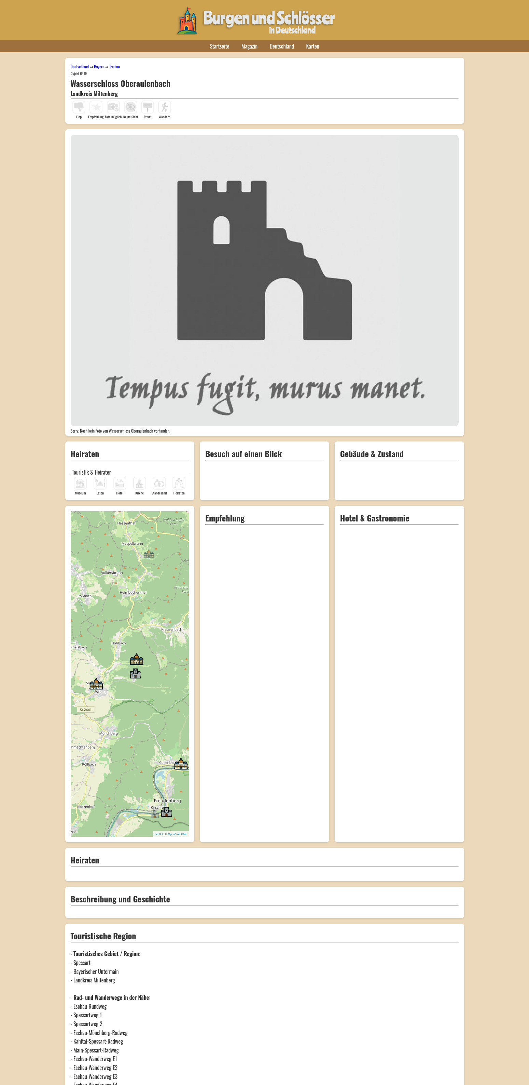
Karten (312, 46)
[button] (148, 552)
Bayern (99, 66)
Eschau (115, 66)
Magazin (249, 46)
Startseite (219, 46)
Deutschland (282, 46)
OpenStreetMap (177, 834)
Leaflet (159, 834)
